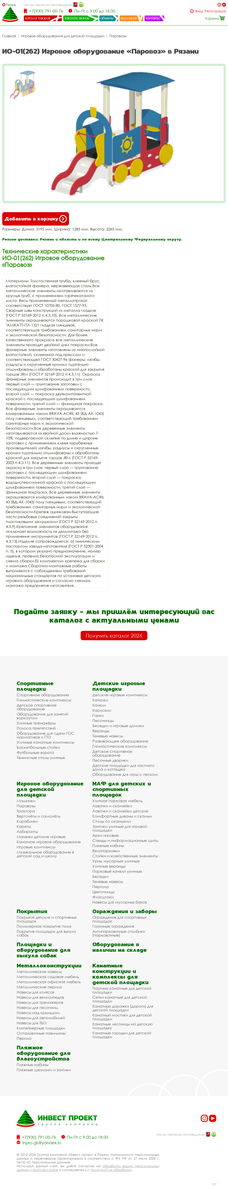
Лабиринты (27, 831)
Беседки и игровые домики (118, 726)
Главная (9, 36)
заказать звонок (76, 18)
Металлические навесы (39, 971)
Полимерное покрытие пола (44, 926)
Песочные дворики (110, 760)
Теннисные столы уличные (41, 757)
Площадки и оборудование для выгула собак (43, 949)
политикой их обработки (111, 1170)
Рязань (11, 4)
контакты (153, 18)
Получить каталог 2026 (114, 635)
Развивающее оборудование (120, 741)
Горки (98, 715)
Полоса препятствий (36, 728)
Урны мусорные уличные (116, 861)
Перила (24, 1038)
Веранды (100, 731)
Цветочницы (103, 892)
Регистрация (215, 11)
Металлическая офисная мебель (49, 982)
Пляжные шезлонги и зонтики (44, 1070)
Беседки (100, 876)
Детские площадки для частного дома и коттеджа (123, 767)
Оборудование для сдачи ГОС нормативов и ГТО (46, 735)
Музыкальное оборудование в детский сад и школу (45, 854)
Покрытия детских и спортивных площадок (47, 919)
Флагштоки (103, 897)
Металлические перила (39, 987)
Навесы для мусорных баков (119, 902)
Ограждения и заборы (124, 911)
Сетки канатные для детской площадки (119, 999)
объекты (106, 18)
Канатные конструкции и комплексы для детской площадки (120, 974)
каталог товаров (37, 18)
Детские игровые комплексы (119, 695)
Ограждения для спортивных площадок (119, 919)
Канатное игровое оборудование (49, 842)
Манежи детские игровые (41, 837)
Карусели (101, 710)
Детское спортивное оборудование (37, 707)
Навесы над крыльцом (38, 1012)
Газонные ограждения (113, 926)
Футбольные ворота (35, 752)
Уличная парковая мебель (117, 801)
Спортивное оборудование (43, 695)
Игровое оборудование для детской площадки (62, 36)
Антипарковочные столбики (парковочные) (118, 933)
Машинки (26, 801)
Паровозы (118, 36)
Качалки (100, 700)
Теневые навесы (107, 736)
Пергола (100, 887)
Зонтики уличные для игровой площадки (119, 828)
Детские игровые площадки (118, 686)
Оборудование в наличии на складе (119, 947)
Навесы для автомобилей (41, 1018)
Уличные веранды (109, 866)
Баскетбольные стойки (38, 747)
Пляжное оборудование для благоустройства (43, 1053)
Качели (99, 705)
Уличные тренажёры (36, 723)
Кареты (24, 826)
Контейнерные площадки (41, 1028)
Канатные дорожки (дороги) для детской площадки (122, 1008)
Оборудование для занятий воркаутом (42, 716)
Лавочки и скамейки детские (120, 811)
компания (129, 18)
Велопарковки (106, 851)
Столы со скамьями (111, 821)
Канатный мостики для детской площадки (122, 1017)
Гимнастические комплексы (44, 700)
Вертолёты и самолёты (38, 816)
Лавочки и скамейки (112, 806)
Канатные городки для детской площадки (121, 1035)
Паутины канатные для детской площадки (121, 990)
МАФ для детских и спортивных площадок (121, 789)
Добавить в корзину (35, 219)
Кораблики (27, 821)
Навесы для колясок (36, 992)
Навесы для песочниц (37, 1007)
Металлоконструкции (49, 965)
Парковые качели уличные (117, 871)
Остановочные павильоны (41, 1033)
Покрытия (32, 911)
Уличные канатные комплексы (45, 742)
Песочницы (103, 720)
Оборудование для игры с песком (125, 774)
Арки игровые (105, 835)
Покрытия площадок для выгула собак (46, 933)
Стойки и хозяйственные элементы (125, 856)
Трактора (26, 811)
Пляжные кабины (108, 845)
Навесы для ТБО (32, 1023)
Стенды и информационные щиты (125, 840)
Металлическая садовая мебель (48, 977)
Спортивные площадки (35, 686)
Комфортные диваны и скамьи (122, 816)
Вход (199, 11)
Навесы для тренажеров (40, 1002)
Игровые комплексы (36, 847)
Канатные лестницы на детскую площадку (122, 1026)
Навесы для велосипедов (40, 997)
